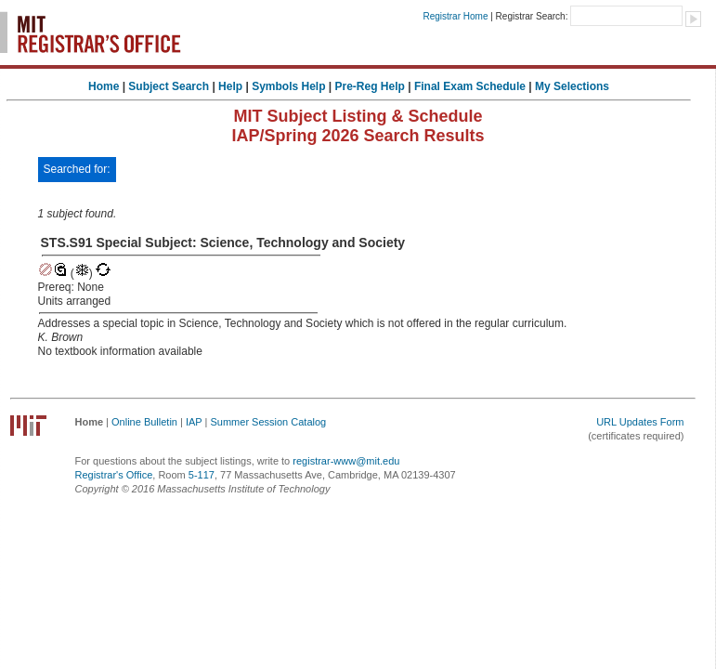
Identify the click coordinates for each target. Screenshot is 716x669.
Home (103, 86)
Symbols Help (288, 86)
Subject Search (168, 86)
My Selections (572, 86)
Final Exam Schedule (470, 86)
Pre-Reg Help (370, 86)
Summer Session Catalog (268, 421)
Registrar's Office (114, 474)
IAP (194, 421)
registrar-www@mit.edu (346, 460)
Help (230, 86)
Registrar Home (455, 16)
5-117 (202, 474)
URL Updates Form (639, 421)
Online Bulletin (144, 421)
